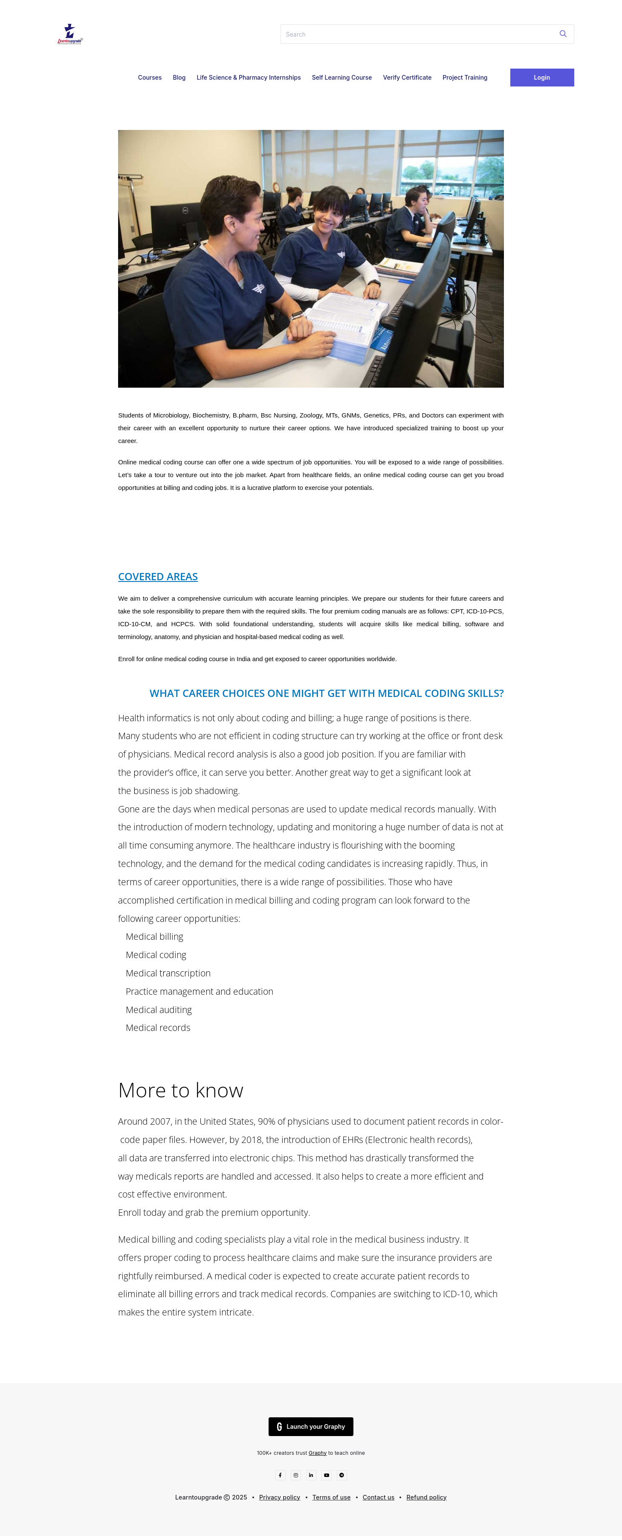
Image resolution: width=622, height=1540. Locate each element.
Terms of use (331, 1501)
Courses (150, 77)
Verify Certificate (407, 77)
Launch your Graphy (311, 1431)
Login (542, 77)
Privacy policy (280, 1501)
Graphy (318, 1457)
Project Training (465, 77)
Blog (179, 77)
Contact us (379, 1501)
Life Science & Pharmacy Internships (249, 77)
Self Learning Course (342, 77)
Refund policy (427, 1501)
